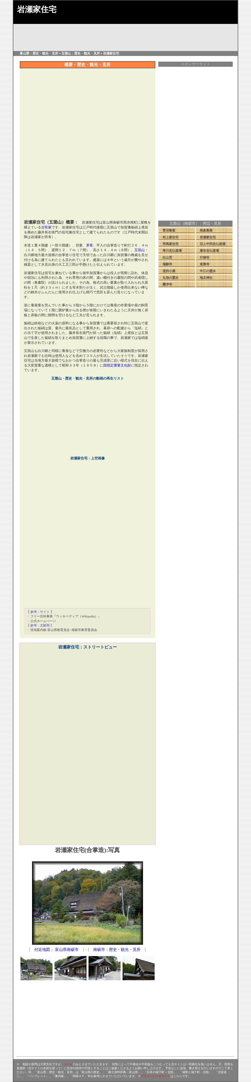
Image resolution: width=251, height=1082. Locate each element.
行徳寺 (204, 257)
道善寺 (204, 264)
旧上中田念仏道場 (212, 244)
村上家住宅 (170, 237)
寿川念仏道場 (172, 250)
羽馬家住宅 (170, 244)
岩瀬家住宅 (208, 237)
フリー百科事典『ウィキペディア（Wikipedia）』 (65, 616)
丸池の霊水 (170, 277)
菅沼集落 (168, 230)
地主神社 (206, 277)
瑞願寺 (167, 264)
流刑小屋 (168, 271)
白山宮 (167, 257)
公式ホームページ (43, 621)
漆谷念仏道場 (209, 250)
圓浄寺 (167, 284)
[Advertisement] (87, 181)
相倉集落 (206, 230)
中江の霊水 (208, 271)
